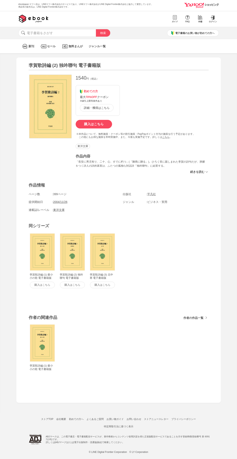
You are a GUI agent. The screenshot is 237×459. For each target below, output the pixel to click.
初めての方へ (76, 419)
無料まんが (72, 46)
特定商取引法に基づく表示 (118, 426)
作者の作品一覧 (193, 318)
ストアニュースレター (156, 419)
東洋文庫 (83, 146)
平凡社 (151, 194)
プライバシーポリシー (183, 419)
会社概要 (61, 419)
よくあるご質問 (95, 419)
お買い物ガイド (115, 419)
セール (48, 46)
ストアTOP (47, 419)
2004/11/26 (60, 202)
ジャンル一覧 (97, 46)
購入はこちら (94, 124)
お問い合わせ (134, 419)
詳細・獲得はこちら (97, 107)
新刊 (27, 46)
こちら (166, 137)
